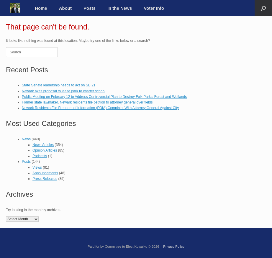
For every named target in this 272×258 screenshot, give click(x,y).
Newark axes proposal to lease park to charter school (63, 91)
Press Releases (44, 179)
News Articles (43, 145)
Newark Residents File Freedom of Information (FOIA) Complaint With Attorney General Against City (100, 108)
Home (41, 8)
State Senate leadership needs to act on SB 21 (59, 85)
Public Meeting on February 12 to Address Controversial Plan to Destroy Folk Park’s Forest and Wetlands (104, 97)
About (65, 8)
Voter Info (154, 8)
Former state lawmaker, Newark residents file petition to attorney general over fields (87, 102)
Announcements (45, 173)
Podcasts (39, 156)
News (26, 139)
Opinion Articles (44, 150)
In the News (119, 8)
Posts (89, 8)
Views (37, 167)
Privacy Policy (173, 246)
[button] (263, 8)
